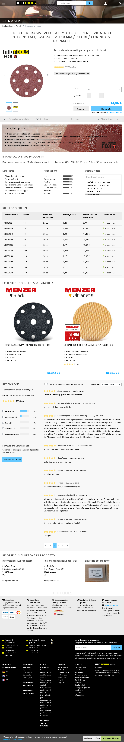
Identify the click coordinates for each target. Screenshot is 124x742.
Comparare (81, 109)
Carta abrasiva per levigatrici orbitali (45, 682)
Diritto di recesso (112, 672)
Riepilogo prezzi (45, 119)
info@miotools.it (111, 605)
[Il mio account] (105, 3)
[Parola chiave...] (71, 3)
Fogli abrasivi (62, 675)
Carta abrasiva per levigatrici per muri (45, 705)
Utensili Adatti (93, 170)
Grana (76, 88)
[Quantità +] (101, 95)
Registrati (116, 647)
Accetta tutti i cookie (111, 738)
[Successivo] (47, 75)
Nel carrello (106, 109)
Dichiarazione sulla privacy (105, 675)
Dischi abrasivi (62, 667)
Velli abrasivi (62, 677)
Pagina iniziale (7, 26)
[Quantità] (95, 95)
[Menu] (3, 3)
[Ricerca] (89, 3)
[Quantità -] (89, 95)
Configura (88, 738)
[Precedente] (4, 75)
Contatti (98, 667)
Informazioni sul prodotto (16, 119)
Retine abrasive (63, 672)
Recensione (74, 119)
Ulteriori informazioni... (13, 739)
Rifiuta (97, 738)
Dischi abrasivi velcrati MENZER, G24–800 (27, 345)
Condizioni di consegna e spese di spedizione (82, 687)
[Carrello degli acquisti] (120, 3)
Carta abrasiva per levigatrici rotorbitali (45, 712)
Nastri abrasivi (62, 670)
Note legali (99, 670)
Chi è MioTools (80, 667)
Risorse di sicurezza (107, 119)
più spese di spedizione (114, 112)
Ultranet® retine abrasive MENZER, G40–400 (88, 345)
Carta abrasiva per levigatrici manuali (45, 690)
